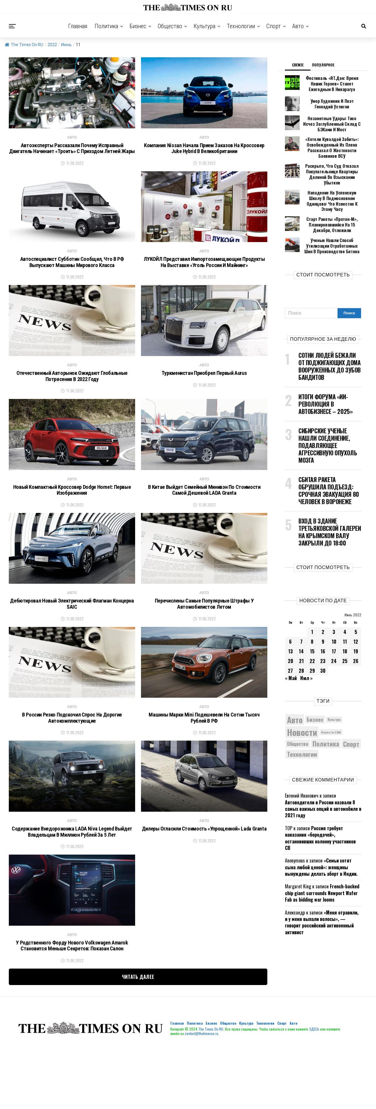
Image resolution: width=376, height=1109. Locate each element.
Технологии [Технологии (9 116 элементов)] (302, 728)
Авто (298, 26)
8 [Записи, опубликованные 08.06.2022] (312, 615)
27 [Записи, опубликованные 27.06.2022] (290, 644)
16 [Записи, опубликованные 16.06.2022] (322, 625)
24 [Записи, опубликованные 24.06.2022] (334, 634)
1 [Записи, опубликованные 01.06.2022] (312, 605)
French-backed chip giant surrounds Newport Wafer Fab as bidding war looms (322, 867)
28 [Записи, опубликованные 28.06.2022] (301, 644)
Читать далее (138, 1038)
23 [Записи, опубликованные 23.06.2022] (322, 634)
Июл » (306, 651)
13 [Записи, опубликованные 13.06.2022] (290, 625)
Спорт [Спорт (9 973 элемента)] (351, 717)
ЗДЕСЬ (314, 1090)
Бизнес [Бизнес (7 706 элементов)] (315, 693)
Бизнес (138, 26)
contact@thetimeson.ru (201, 1095)
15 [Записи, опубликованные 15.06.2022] (312, 625)
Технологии (241, 26)
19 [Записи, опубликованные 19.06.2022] (355, 625)
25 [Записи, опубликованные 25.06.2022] (345, 634)
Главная (78, 26)
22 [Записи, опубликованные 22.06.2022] (312, 634)
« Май (291, 651)
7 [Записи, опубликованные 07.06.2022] (301, 615)
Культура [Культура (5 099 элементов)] (334, 693)
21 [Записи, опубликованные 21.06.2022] (301, 634)
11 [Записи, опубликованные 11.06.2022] (345, 615)
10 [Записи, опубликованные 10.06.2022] (334, 615)
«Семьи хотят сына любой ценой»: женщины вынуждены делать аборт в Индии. (321, 841)
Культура (204, 26)
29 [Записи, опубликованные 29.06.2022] (312, 644)
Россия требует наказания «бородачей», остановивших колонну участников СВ (320, 811)
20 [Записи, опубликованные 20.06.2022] (290, 634)
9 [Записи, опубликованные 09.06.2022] (323, 615)
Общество (170, 26)
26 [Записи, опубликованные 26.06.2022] (355, 634)
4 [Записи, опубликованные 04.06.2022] (344, 605)
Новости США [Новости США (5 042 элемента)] (331, 706)
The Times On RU (24, 44)
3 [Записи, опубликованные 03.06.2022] (334, 605)
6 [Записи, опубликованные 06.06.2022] (290, 615)
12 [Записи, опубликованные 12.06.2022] (355, 615)
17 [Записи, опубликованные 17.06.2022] (334, 625)
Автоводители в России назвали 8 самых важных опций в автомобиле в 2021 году (323, 783)
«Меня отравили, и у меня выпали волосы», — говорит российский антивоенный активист (321, 896)
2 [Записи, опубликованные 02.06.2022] (323, 605)
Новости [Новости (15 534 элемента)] (302, 706)
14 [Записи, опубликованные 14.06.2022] (301, 625)
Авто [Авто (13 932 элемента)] (295, 693)
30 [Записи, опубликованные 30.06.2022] (322, 644)
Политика (106, 26)
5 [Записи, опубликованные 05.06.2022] (356, 605)
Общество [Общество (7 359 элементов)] (297, 717)
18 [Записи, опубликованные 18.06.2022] (345, 625)
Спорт (273, 26)
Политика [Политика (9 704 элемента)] (326, 717)
